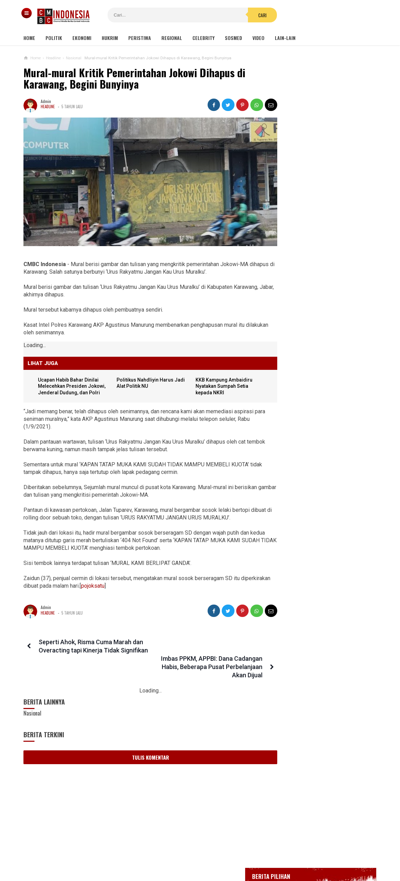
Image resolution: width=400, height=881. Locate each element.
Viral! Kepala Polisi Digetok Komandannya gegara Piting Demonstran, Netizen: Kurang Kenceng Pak (326, 460)
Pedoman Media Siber (178, 852)
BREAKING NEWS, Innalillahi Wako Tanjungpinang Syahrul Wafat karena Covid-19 (326, 222)
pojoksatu (123, 579)
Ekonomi (81, 37)
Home (29, 37)
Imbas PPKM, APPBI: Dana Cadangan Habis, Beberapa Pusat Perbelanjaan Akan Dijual (200, 644)
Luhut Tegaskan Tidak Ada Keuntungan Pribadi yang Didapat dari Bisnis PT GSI (316, 527)
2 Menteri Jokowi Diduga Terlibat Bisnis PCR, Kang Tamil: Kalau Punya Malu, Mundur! (319, 600)
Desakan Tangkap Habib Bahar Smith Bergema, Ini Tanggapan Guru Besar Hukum (319, 666)
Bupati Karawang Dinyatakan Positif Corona (326, 254)
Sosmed (233, 37)
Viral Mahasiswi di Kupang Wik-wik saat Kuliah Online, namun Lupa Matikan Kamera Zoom (317, 400)
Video (258, 37)
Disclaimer (273, 852)
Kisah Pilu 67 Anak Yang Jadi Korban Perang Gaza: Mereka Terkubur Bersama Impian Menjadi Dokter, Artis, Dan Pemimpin (326, 563)
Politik (54, 37)
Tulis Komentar (144, 734)
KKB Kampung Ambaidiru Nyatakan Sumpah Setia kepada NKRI (218, 380)
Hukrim (110, 37)
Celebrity (203, 37)
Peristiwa (139, 37)
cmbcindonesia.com (198, 864)
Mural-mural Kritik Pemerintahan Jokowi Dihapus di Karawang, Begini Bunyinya (134, 78)
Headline (48, 106)
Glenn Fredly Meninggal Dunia (313, 241)
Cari (242, 15)
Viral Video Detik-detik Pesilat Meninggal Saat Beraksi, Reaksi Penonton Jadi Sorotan (330, 368)
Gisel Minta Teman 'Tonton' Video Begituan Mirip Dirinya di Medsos (316, 430)
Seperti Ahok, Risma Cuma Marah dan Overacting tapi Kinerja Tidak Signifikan (83, 644)
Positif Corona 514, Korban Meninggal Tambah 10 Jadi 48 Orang (321, 270)
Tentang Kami (131, 852)
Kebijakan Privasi (232, 852)
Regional (171, 37)
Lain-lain (285, 37)
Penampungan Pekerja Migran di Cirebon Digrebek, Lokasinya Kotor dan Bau (318, 633)
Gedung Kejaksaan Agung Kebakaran (319, 203)
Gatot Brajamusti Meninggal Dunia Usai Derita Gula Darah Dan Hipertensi (318, 494)
